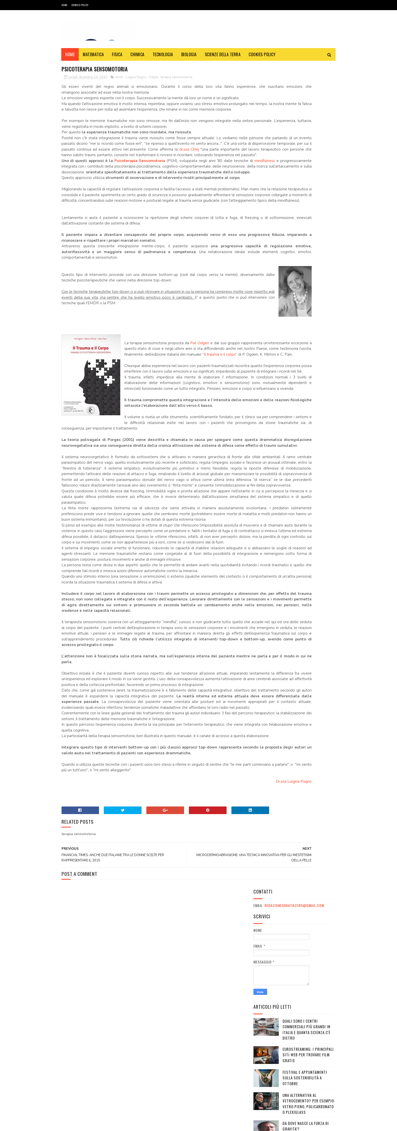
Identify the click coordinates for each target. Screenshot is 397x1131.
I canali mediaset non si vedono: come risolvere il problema (306, 420)
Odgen (153, 78)
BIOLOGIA (189, 54)
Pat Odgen (201, 389)
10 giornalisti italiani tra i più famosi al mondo (308, 371)
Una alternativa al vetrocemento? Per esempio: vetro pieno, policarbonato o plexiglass (309, 279)
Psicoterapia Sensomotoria (138, 178)
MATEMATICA (93, 54)
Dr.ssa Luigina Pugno (226, 959)
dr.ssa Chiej (148, 161)
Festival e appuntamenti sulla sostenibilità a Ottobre (305, 253)
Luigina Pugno (135, 78)
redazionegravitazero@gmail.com (294, 81)
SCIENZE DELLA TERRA (223, 54)
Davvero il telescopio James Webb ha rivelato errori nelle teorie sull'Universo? (308, 327)
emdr (119, 78)
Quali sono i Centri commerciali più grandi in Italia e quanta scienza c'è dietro (306, 205)
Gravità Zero (94, 1124)
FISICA (117, 54)
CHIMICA (138, 54)
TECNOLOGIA (163, 54)
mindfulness (76, 184)
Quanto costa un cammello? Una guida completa (308, 348)
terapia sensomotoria (176, 78)
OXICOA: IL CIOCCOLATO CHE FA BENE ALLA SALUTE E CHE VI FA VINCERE (308, 397)
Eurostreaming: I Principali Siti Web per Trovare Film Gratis (308, 230)
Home (65, 5)
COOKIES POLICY (80, 5)
